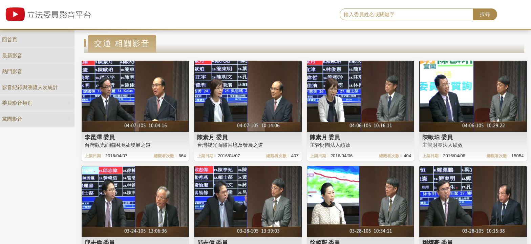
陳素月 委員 (212, 137)
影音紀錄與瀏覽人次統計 (30, 87)
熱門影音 (12, 71)
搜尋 (485, 14)
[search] (406, 14)
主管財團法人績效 (330, 145)
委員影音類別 (17, 103)
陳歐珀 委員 (437, 137)
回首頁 (9, 39)
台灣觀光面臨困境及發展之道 (118, 145)
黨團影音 (12, 119)
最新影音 (12, 55)
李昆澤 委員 (100, 137)
